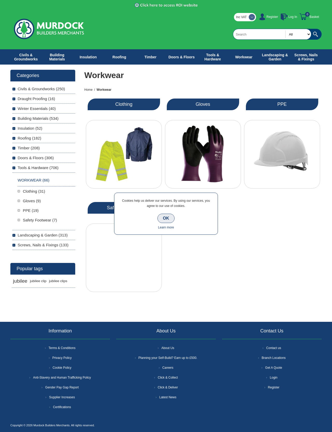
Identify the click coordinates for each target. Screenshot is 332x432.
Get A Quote (273, 368)
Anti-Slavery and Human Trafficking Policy (62, 377)
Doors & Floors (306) (36, 158)
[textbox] (272, 34)
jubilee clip (38, 281)
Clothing (123, 104)
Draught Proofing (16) (36, 98)
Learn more (166, 227)
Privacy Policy (62, 358)
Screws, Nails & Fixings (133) (43, 245)
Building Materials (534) (38, 118)
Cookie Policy (62, 368)
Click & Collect (168, 377)
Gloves (203, 104)
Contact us (273, 348)
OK (166, 218)
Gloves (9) (32, 201)
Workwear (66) (34, 180)
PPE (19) (31, 210)
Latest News (167, 397)
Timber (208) (29, 148)
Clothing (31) (34, 191)
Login (273, 377)
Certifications (62, 407)
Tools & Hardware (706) (38, 167)
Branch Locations (274, 358)
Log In (292, 17)
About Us (167, 348)
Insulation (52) (30, 128)
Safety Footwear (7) (40, 220)
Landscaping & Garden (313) (43, 235)
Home (88, 90)
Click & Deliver (168, 387)
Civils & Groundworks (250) (41, 89)
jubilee (20, 281)
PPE (282, 104)
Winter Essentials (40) (37, 108)
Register (272, 17)
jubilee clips (58, 281)
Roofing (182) (29, 138)
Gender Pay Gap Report (62, 387)
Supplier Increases (62, 397)
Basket (314, 17)
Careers (168, 368)
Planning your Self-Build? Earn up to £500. (168, 358)
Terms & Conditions (62, 348)
